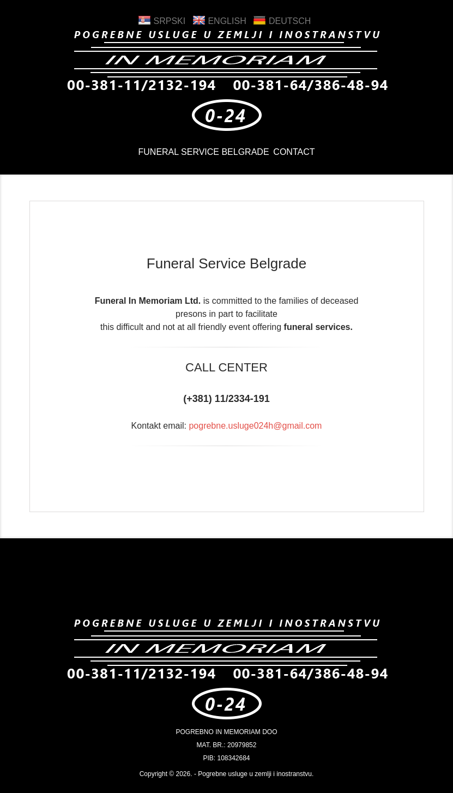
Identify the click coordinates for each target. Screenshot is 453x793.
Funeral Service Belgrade (201, 154)
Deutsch (282, 21)
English (219, 21)
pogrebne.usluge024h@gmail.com (255, 425)
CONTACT (296, 154)
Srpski (161, 21)
